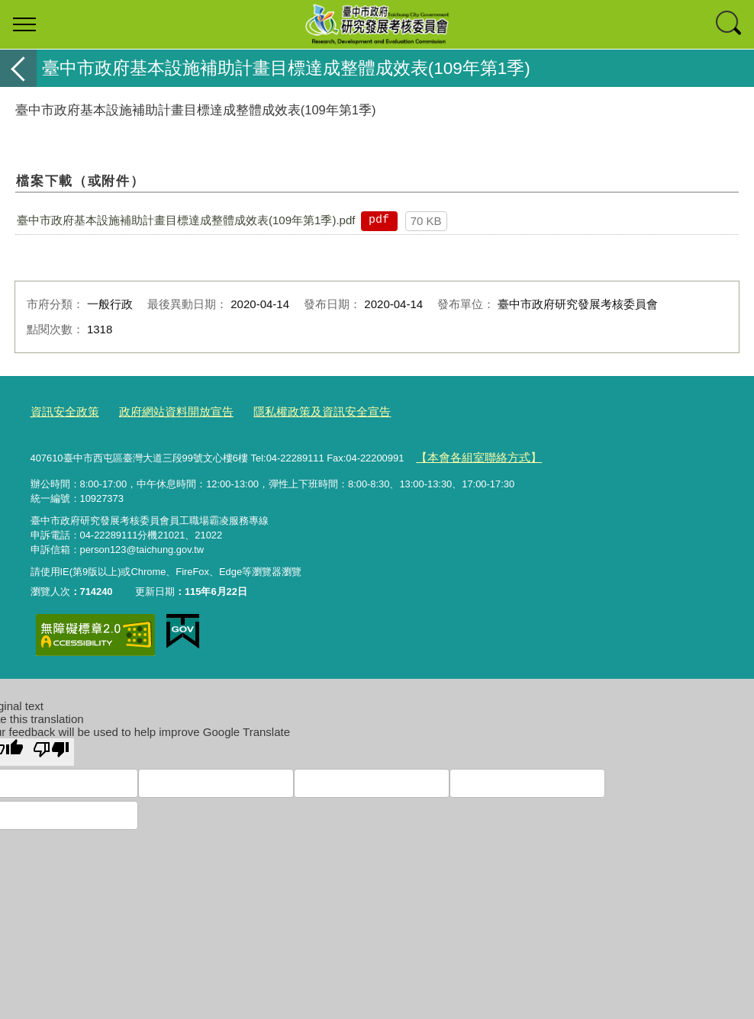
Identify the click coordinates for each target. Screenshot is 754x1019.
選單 (24, 24)
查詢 (729, 24)
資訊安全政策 (60, 410)
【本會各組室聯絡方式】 (469, 453)
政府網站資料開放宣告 (159, 410)
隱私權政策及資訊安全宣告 (288, 410)
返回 (18, 68)
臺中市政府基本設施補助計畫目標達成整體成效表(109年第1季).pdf (186, 220)
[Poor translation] (51, 746)
